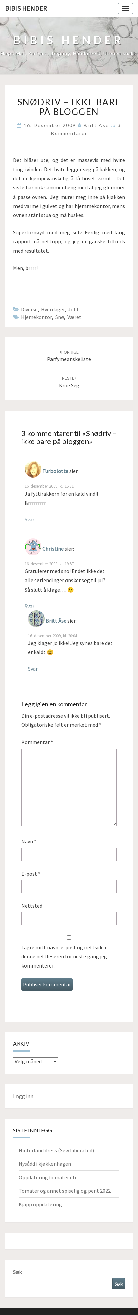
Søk (17, 1272)
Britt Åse (56, 620)
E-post (30, 873)
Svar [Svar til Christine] (29, 606)
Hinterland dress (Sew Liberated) (56, 1150)
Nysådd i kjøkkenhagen (45, 1163)
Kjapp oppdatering (40, 1204)
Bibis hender (26, 8)
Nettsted (31, 905)
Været (74, 317)
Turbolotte (55, 471)
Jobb (74, 309)
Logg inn (23, 1096)
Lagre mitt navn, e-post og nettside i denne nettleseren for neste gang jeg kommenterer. (64, 956)
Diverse (29, 309)
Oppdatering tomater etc (48, 1177)
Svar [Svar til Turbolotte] (29, 519)
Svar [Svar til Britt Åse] (33, 668)
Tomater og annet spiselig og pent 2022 (65, 1190)
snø (59, 317)
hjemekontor (36, 317)
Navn (28, 841)
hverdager (53, 309)
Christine (53, 548)
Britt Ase (96, 125)
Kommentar (37, 742)
